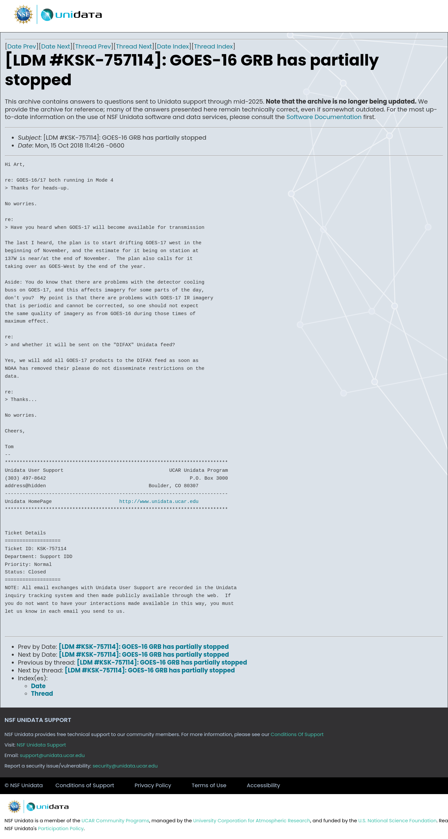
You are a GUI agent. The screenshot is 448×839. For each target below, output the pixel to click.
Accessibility (263, 785)
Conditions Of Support (297, 734)
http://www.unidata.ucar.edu (158, 501)
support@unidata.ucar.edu (52, 755)
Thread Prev (93, 46)
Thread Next (134, 46)
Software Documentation (324, 117)
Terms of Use (209, 785)
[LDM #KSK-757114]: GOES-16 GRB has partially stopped (144, 647)
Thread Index (213, 46)
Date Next (55, 46)
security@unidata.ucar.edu (125, 766)
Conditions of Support (84, 785)
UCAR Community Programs (115, 820)
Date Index (173, 46)
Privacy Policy (153, 785)
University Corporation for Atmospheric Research (251, 820)
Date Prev (21, 46)
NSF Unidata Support (41, 745)
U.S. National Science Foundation (397, 820)
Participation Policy (61, 828)
